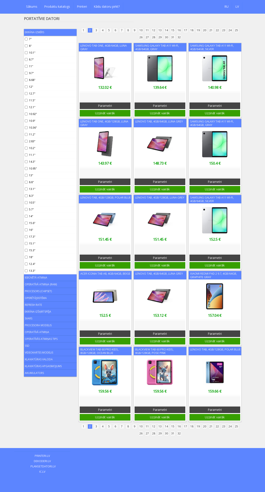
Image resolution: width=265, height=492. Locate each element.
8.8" (29, 182)
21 (211, 30)
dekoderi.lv (42, 461)
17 (185, 30)
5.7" (29, 209)
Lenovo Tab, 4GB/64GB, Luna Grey (159, 121)
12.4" (30, 264)
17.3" (30, 237)
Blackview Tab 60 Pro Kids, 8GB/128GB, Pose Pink (154, 351)
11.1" (30, 155)
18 (191, 30)
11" (29, 66)
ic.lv (42, 472)
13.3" (30, 271)
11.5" (30, 100)
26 (140, 37)
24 (230, 30)
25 (236, 30)
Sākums (31, 6)
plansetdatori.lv (42, 466)
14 (166, 30)
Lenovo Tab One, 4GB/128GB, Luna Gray (104, 123)
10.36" (31, 127)
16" (29, 230)
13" (29, 175)
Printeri (82, 6)
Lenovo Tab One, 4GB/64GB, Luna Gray (103, 47)
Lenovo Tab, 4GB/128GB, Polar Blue (105, 197)
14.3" (30, 162)
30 (166, 37)
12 (153, 30)
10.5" (30, 202)
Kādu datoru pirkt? (107, 6)
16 (179, 30)
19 (198, 30)
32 (179, 37)
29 (160, 37)
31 (172, 37)
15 (172, 30)
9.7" (29, 73)
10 (140, 30)
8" (28, 46)
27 (147, 37)
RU (226, 6)
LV (237, 6)
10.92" (31, 114)
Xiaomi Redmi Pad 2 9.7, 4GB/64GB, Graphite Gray (213, 275)
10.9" (30, 121)
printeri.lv (42, 456)
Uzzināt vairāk (105, 113)
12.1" (30, 107)
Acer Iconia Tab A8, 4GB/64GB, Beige (105, 273)
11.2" (30, 134)
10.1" (30, 53)
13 (160, 30)
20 (204, 30)
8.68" (30, 80)
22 (217, 30)
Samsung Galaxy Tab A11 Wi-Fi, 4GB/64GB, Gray (157, 47)
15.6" (30, 223)
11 (147, 30)
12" (29, 87)
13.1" (30, 189)
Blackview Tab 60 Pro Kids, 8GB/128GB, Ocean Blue (99, 351)
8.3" (29, 196)
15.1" (30, 243)
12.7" (30, 93)
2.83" (30, 141)
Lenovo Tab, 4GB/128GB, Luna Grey (159, 197)
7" (28, 39)
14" (29, 216)
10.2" (30, 148)
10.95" (31, 168)
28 (153, 37)
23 (223, 30)
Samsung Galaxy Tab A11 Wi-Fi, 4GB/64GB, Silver (212, 47)
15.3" (30, 250)
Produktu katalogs (57, 6)
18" (29, 257)
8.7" (29, 59)
